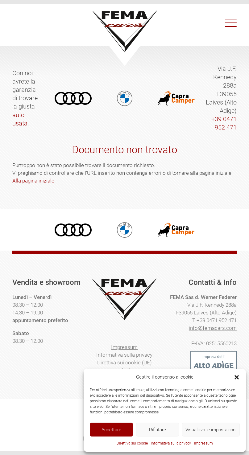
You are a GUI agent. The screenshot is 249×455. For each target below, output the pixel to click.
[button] (237, 377)
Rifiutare (157, 429)
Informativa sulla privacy (171, 443)
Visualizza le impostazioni (210, 429)
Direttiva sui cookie (132, 443)
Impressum (203, 443)
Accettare (111, 429)
